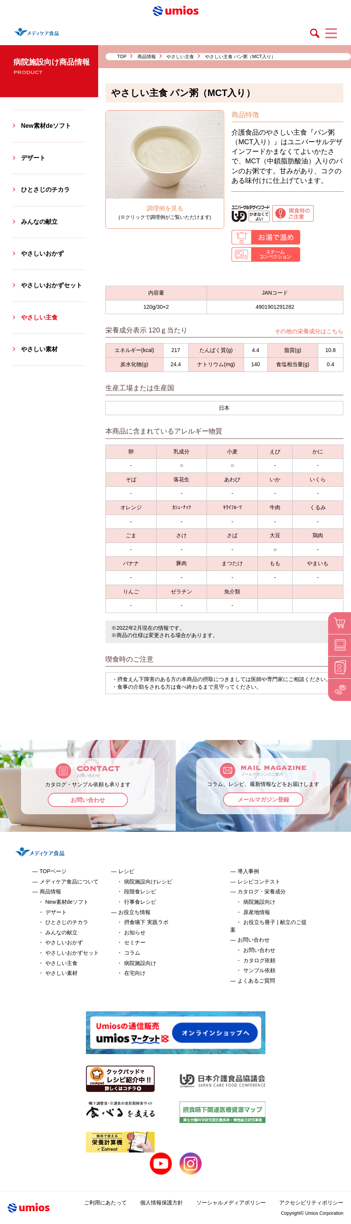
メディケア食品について (69, 881)
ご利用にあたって (105, 1203)
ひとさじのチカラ (45, 189)
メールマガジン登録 (263, 799)
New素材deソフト (46, 125)
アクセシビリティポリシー (311, 1203)
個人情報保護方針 (161, 1203)
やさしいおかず (42, 253)
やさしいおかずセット (51, 285)
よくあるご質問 (256, 981)
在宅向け (135, 973)
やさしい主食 (180, 56)
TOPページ (53, 871)
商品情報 (146, 56)
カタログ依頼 (259, 960)
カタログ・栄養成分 (262, 891)
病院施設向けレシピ (148, 881)
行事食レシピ (140, 902)
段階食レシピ (140, 891)
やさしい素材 (39, 349)
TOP (121, 56)
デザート (33, 158)
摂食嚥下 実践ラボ (146, 922)
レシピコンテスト (259, 881)
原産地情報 (256, 912)
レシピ (126, 871)
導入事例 (248, 871)
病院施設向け (140, 963)
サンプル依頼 (259, 970)
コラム (132, 953)
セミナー (135, 942)
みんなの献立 (39, 221)
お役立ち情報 (134, 912)
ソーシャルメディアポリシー (231, 1203)
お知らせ (135, 932)
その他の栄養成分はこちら (309, 331)
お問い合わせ (88, 800)
